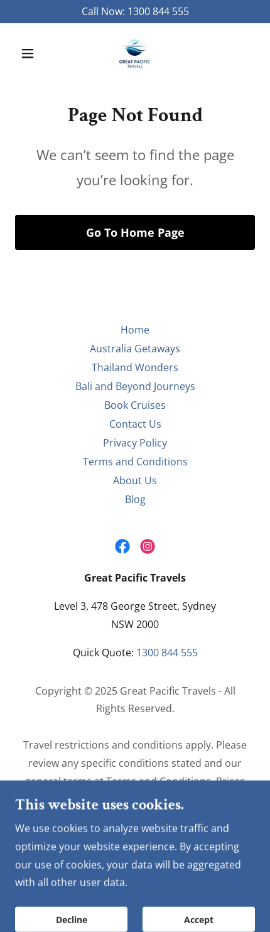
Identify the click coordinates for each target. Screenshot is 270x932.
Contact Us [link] (135, 424)
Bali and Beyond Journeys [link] (135, 386)
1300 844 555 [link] (158, 11)
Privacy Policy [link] (135, 443)
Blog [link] (135, 499)
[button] (33, 53)
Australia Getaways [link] (135, 348)
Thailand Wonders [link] (135, 367)
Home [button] (135, 330)
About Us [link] (135, 480)
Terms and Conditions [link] (135, 462)
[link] (135, 53)
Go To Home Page (135, 232)
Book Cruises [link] (135, 405)
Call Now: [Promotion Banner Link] (104, 11)
